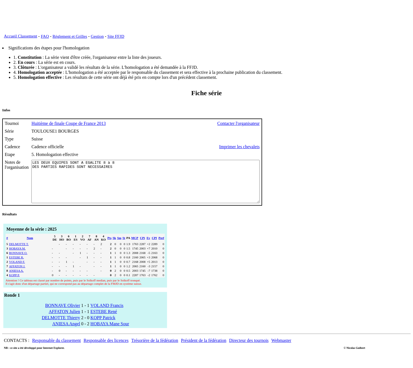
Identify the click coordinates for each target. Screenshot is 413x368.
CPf (154, 246)
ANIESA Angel (66, 332)
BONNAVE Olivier (62, 313)
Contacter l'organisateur (266, 123)
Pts (110, 246)
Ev (148, 246)
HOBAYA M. (17, 256)
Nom (30, 246)
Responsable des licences (106, 348)
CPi (142, 246)
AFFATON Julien (64, 319)
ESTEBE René (103, 319)
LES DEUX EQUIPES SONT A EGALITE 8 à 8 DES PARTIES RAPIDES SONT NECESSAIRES (159, 185)
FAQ (45, 36)
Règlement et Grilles (70, 36)
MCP (134, 246)
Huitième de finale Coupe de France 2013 (68, 123)
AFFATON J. (17, 274)
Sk (114, 246)
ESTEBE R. (16, 265)
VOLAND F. (17, 270)
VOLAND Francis (106, 313)
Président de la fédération (203, 348)
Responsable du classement (56, 348)
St (124, 246)
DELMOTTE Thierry (61, 326)
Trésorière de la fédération (154, 348)
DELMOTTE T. (19, 252)
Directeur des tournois (248, 348)
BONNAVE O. (18, 261)
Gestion (97, 36)
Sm (119, 246)
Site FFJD (116, 36)
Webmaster (281, 348)
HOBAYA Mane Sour (109, 332)
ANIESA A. (16, 279)
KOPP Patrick (102, 326)
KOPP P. (14, 283)
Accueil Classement (20, 36)
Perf (161, 246)
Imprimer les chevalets (267, 146)
